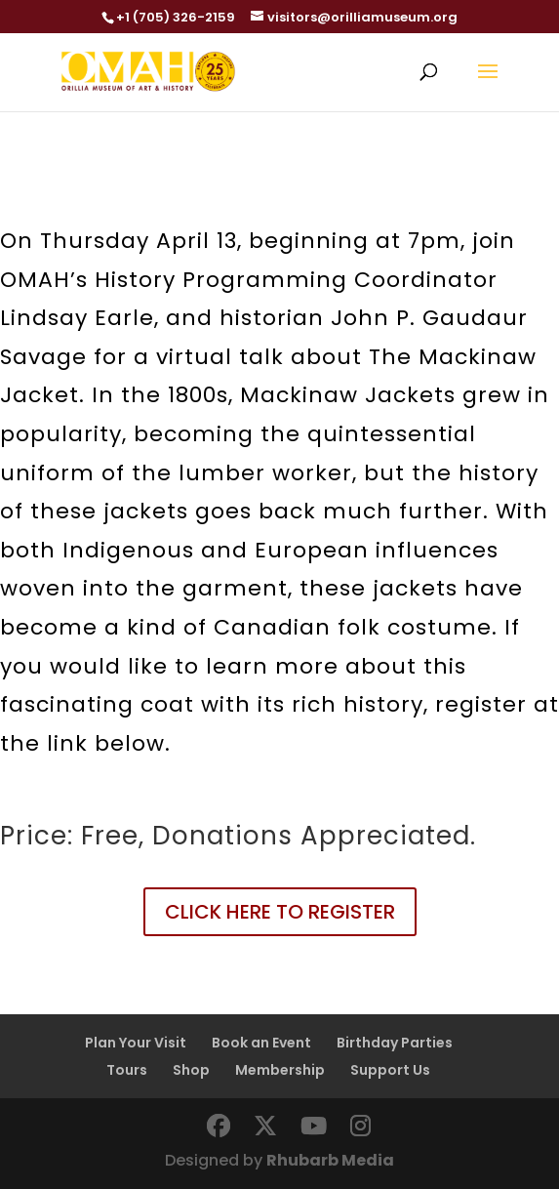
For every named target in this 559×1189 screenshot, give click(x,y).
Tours (126, 1070)
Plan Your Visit (135, 1042)
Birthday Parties (395, 1042)
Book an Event (261, 1042)
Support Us (390, 1070)
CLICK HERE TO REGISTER (280, 911)
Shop (191, 1070)
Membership (280, 1070)
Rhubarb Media (330, 1160)
